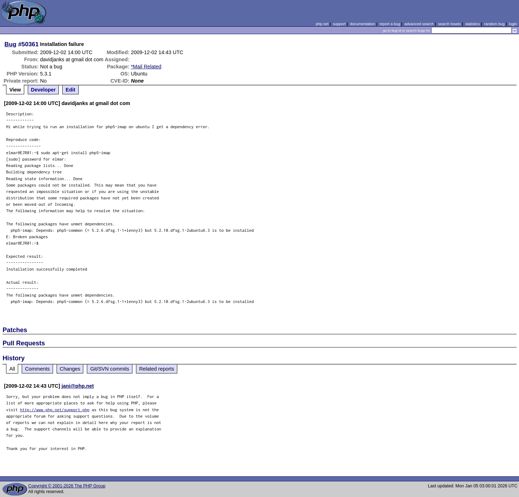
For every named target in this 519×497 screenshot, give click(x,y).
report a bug (389, 24)
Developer (43, 90)
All (12, 369)
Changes (70, 369)
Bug (11, 44)
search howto (449, 24)
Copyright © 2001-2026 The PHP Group (66, 485)
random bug (494, 24)
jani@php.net (78, 386)
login (513, 24)
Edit (70, 90)
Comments (37, 369)
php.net (322, 24)
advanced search (419, 24)
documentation (362, 24)
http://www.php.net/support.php (54, 409)
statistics (472, 24)
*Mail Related (146, 66)
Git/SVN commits (109, 369)
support (339, 24)
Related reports (156, 369)
